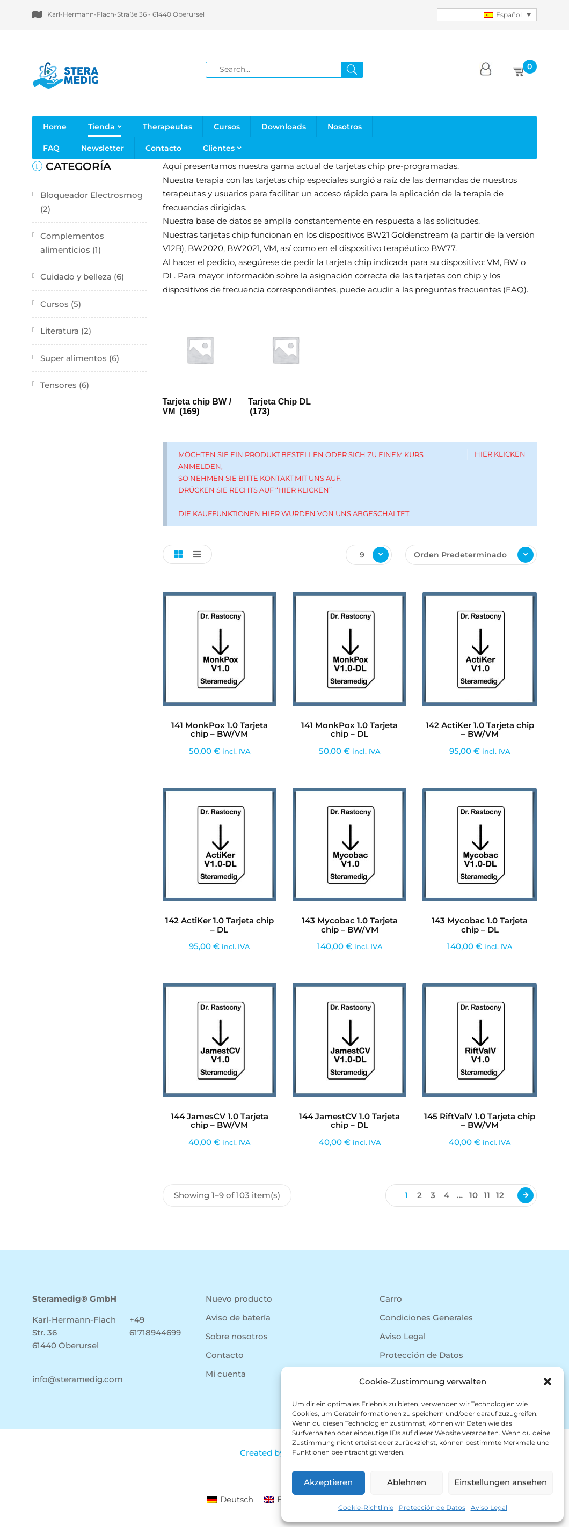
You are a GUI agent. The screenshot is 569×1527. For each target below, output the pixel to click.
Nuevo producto (239, 1299)
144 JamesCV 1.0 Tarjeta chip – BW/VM (219, 1120)
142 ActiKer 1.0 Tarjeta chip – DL (219, 925)
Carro (391, 1299)
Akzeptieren (328, 1482)
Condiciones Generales (426, 1317)
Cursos (54, 304)
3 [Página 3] (433, 1195)
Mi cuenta (226, 1374)
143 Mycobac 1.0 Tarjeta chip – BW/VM (350, 925)
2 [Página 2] (419, 1195)
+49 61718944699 (155, 1326)
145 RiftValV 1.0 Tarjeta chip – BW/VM (479, 1120)
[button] (547, 1381)
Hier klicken (500, 454)
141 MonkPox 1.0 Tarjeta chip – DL (349, 729)
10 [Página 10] (473, 1195)
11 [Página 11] (487, 1195)
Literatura (59, 331)
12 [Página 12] (500, 1195)
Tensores (58, 385)
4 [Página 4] (446, 1195)
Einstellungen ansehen (500, 1482)
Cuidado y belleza (76, 276)
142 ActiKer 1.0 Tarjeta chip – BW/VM (480, 729)
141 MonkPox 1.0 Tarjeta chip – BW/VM (219, 729)
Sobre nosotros (237, 1336)
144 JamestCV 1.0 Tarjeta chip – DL (349, 1120)
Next (525, 1195)
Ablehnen (406, 1482)
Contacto (225, 1355)
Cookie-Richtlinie (365, 1507)
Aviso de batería (238, 1317)
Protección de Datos (432, 1507)
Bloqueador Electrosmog (91, 195)
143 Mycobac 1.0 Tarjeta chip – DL (480, 925)
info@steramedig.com (77, 1379)
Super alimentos (73, 358)
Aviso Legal (489, 1507)
